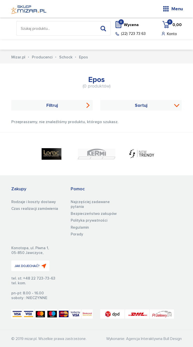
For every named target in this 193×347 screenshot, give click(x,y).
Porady (77, 234)
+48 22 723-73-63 (39, 278)
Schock (65, 57)
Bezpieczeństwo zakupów (94, 214)
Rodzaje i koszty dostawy (33, 202)
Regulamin (80, 227)
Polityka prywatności (89, 220)
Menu (177, 9)
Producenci (42, 57)
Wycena (129, 24)
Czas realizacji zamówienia (34, 209)
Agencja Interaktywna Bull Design (154, 339)
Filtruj (52, 106)
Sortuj (141, 106)
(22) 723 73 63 (133, 34)
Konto (172, 34)
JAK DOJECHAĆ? (30, 266)
